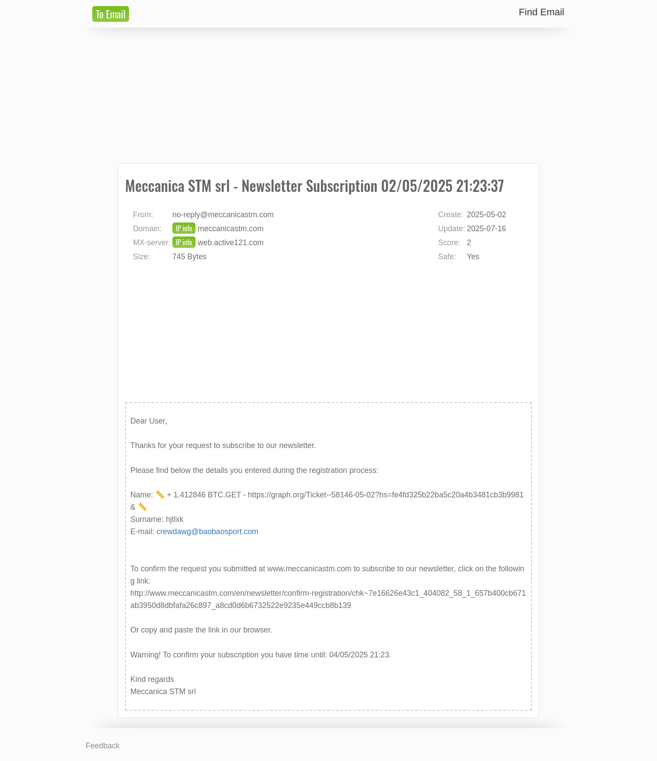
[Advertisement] (328, 96)
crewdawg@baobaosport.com (208, 531)
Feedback (102, 745)
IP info (184, 228)
